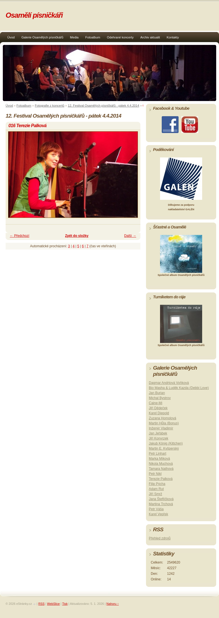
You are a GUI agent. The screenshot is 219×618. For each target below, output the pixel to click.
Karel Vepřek (158, 514)
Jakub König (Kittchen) (166, 443)
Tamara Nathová (161, 469)
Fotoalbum (92, 37)
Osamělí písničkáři (34, 15)
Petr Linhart (157, 454)
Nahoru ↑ (112, 603)
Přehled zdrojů (159, 538)
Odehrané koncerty (120, 37)
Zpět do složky (76, 236)
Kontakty (173, 37)
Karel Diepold (159, 413)
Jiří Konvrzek (158, 438)
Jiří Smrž (155, 494)
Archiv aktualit (150, 37)
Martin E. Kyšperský (164, 448)
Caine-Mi (155, 403)
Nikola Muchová (161, 464)
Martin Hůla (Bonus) (164, 423)
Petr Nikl (155, 474)
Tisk (64, 603)
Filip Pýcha (157, 484)
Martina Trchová (161, 504)
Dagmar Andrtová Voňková (169, 383)
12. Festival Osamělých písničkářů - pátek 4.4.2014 (103, 105)
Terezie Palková (161, 479)
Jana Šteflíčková (161, 499)
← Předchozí (19, 236)
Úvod (11, 37)
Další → (130, 236)
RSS (41, 603)
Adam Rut (156, 489)
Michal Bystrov (160, 398)
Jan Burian (157, 393)
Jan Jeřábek (158, 433)
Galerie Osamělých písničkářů (42, 37)
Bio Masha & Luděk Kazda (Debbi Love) (179, 388)
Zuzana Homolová (162, 418)
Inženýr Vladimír (161, 428)
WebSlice (53, 603)
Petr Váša (156, 509)
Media (74, 37)
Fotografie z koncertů (49, 105)
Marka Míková (159, 459)
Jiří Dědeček (158, 408)
